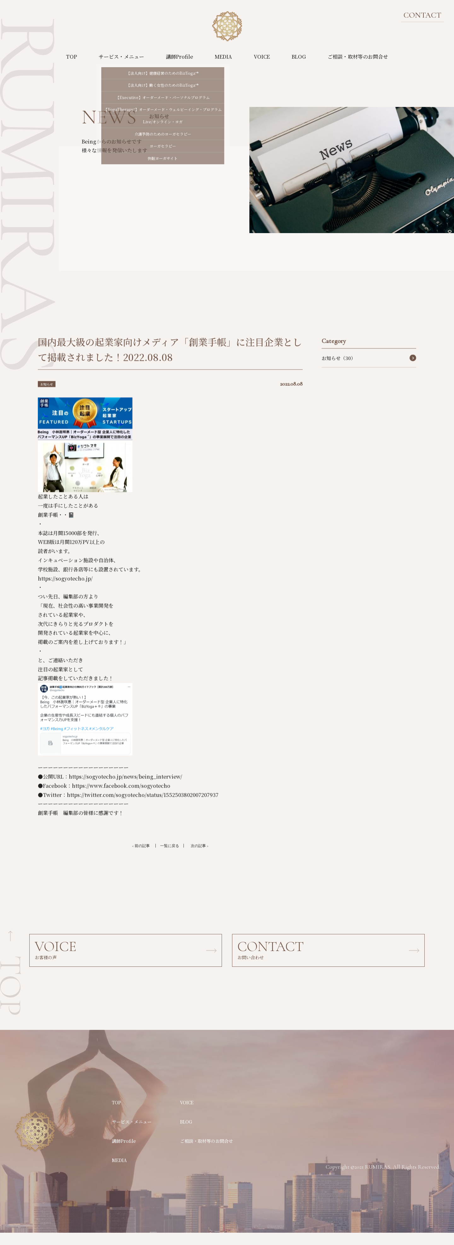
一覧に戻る (169, 857)
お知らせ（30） (339, 369)
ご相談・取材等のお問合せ (358, 56)
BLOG (299, 56)
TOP (71, 56)
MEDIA (223, 56)
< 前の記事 (135, 857)
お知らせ (48, 395)
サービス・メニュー (121, 56)
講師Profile (179, 56)
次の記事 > (206, 857)
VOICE (262, 56)
